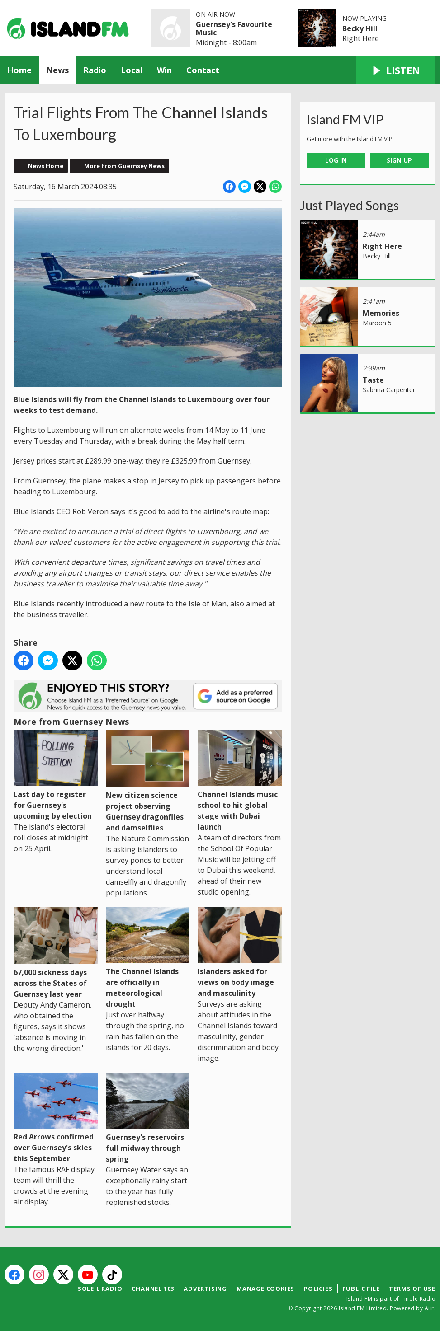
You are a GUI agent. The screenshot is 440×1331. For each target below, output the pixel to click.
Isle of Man (208, 604)
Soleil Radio (100, 1288)
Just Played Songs (349, 205)
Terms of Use (412, 1288)
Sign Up (399, 160)
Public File (361, 1288)
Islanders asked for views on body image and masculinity (240, 952)
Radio (94, 70)
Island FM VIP (345, 119)
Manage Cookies (265, 1288)
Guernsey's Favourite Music (234, 28)
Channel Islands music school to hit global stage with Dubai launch (240, 781)
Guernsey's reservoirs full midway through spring (148, 1118)
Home (19, 70)
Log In (336, 160)
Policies (318, 1288)
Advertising (205, 1288)
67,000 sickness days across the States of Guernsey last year (56, 953)
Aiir (429, 1308)
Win (164, 70)
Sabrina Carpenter (389, 389)
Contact (202, 70)
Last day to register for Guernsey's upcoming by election (56, 775)
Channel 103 (153, 1288)
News (57, 70)
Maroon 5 (377, 323)
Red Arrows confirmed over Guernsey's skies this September (56, 1118)
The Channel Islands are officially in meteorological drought (148, 958)
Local (131, 70)
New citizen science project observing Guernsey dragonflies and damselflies (148, 781)
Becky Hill (360, 28)
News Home (45, 166)
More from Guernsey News (124, 166)
